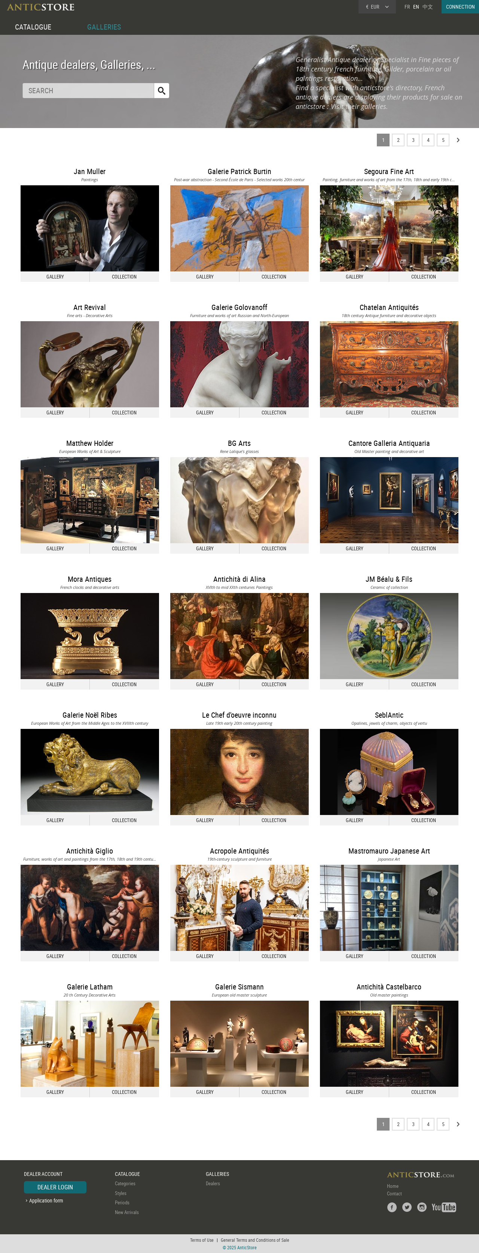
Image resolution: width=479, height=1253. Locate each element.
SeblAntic (389, 715)
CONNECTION (460, 6)
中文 (427, 6)
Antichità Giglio (89, 851)
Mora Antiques (90, 579)
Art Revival (89, 307)
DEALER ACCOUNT (43, 1173)
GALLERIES (104, 27)
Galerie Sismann (239, 987)
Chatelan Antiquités (389, 307)
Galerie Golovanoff (239, 307)
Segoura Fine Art (389, 171)
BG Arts (239, 443)
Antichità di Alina (239, 579)
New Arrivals (127, 1212)
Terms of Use (202, 1240)
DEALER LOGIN (55, 1187)
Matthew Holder (89, 443)
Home (393, 1186)
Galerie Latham (90, 987)
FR (407, 6)
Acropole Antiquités (239, 851)
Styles (120, 1193)
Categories (125, 1183)
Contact (394, 1193)
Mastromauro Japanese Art (389, 851)
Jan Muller (90, 171)
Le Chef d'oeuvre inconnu (239, 715)
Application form (46, 1200)
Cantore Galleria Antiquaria (389, 443)
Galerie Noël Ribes (89, 715)
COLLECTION (124, 276)
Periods (122, 1202)
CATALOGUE (33, 27)
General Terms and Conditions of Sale (255, 1240)
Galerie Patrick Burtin (239, 171)
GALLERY (55, 276)
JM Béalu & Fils (389, 579)
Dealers (213, 1183)
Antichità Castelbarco (389, 987)
